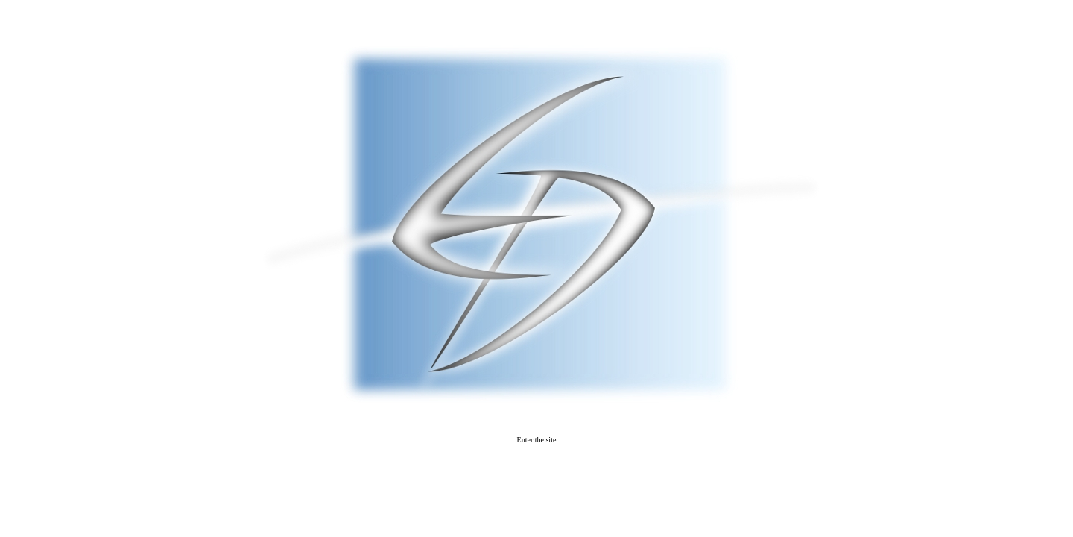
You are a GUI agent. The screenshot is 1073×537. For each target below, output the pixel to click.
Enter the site (537, 440)
